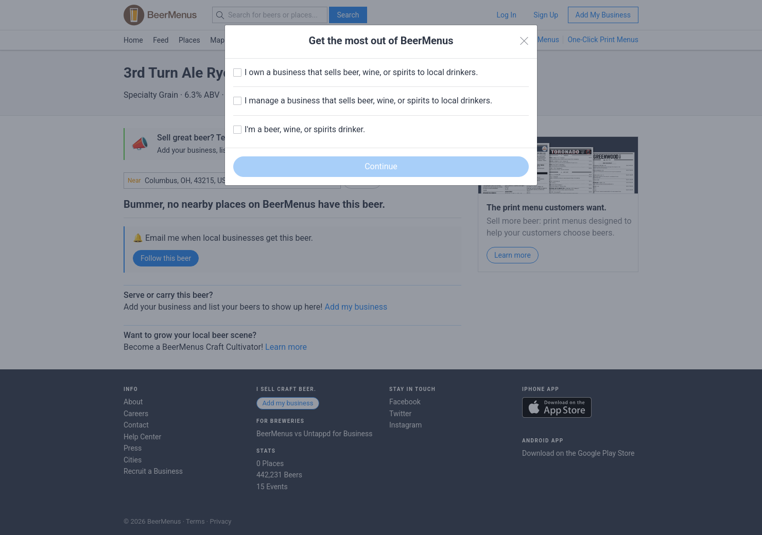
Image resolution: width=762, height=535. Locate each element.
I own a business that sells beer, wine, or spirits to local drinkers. (361, 72)
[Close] (524, 41)
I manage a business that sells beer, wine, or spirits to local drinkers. (368, 100)
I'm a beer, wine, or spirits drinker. (305, 129)
